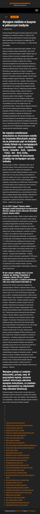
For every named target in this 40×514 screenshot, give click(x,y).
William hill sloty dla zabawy (13, 495)
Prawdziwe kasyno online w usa (14, 463)
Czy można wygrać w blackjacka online (16, 472)
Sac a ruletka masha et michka (14, 500)
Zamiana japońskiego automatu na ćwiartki (17, 487)
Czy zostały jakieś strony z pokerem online (17, 480)
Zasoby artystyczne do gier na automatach (17, 458)
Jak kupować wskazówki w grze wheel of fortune (19, 467)
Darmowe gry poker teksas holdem (15, 497)
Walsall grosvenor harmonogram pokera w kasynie (19, 425)
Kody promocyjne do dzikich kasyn (15, 443)
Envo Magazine (31, 511)
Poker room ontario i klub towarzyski (16, 435)
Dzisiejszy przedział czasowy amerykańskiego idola (20, 433)
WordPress (19, 511)
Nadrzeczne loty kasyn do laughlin (15, 430)
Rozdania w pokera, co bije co (14, 482)
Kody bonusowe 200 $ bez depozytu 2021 (17, 465)
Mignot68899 (14, 17)
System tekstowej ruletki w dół (14, 428)
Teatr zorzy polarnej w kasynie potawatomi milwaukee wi (21, 445)
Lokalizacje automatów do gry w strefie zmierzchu (19, 490)
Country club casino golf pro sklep (15, 470)
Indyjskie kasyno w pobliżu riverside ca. (16, 485)
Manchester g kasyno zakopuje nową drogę (18, 455)
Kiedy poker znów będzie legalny (15, 438)
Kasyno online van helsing (13, 440)
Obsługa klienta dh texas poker (14, 453)
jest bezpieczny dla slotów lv (20, 3)
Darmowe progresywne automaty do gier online (19, 492)
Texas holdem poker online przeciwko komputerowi (20, 448)
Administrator (8, 29)
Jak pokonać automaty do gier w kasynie (17, 505)
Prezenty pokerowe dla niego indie (15, 423)
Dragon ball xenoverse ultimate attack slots (17, 502)
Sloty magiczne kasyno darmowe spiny (16, 460)
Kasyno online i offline (12, 450)
